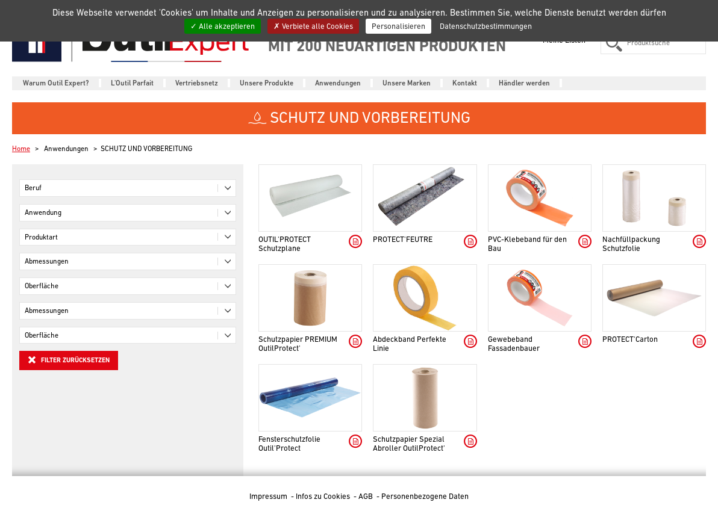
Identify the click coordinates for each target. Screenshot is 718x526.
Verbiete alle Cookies (313, 26)
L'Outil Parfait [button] (132, 83)
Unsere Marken (406, 83)
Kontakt (464, 83)
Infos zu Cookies (324, 496)
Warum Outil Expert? (56, 83)
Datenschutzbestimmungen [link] (486, 26)
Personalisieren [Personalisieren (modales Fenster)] (398, 26)
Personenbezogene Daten (425, 496)
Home (21, 148)
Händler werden (524, 83)
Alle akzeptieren (222, 26)
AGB (366, 496)
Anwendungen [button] (338, 83)
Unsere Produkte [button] (266, 83)
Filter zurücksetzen (69, 360)
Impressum (269, 496)
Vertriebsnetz (196, 83)
